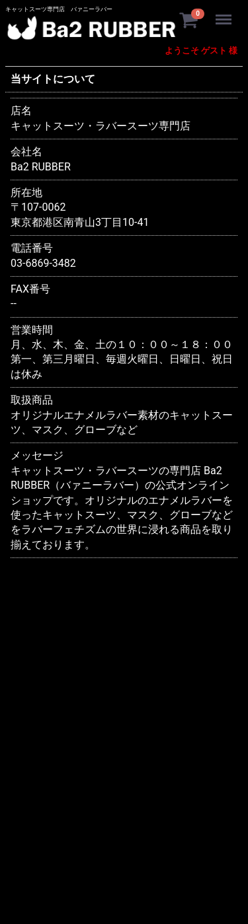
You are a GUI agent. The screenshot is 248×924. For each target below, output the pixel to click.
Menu (225, 13)
